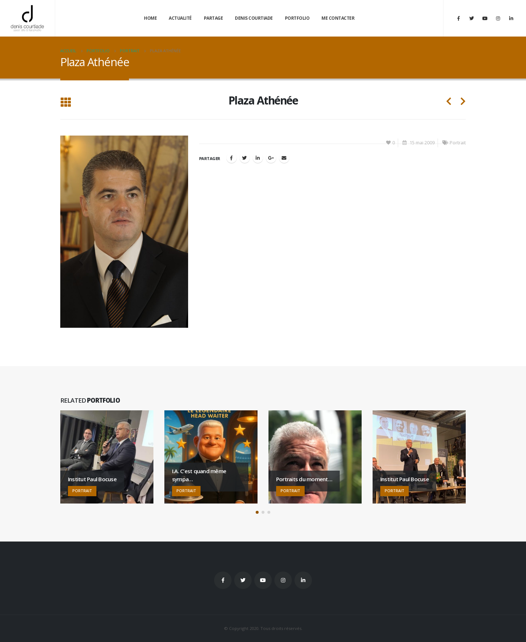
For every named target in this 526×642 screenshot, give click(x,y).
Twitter (243, 580)
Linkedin (303, 580)
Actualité (180, 18)
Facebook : (223, 580)
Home (150, 18)
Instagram (283, 580)
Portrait (458, 143)
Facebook (231, 158)
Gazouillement (245, 158)
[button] (257, 512)
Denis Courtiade (254, 18)
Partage (213, 18)
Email (284, 158)
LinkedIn (258, 158)
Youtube (263, 580)
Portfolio (297, 18)
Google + (271, 158)
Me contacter (337, 18)
